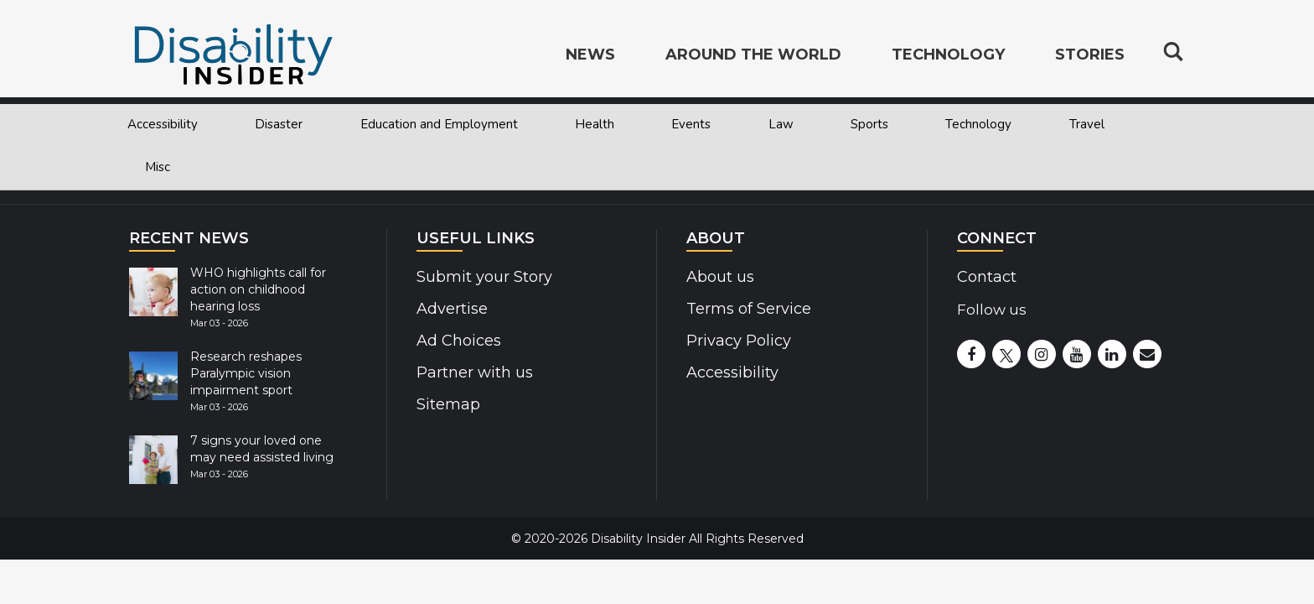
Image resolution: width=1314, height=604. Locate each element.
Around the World (753, 55)
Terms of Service (746, 308)
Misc (157, 167)
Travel (1086, 124)
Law (781, 124)
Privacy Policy (735, 340)
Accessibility (162, 124)
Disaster (279, 124)
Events (691, 124)
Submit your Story (481, 276)
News (590, 55)
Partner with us (472, 372)
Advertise (450, 308)
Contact (986, 276)
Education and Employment (439, 124)
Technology (978, 124)
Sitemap (447, 404)
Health (594, 124)
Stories (1090, 55)
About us (719, 276)
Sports (869, 124)
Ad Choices (457, 340)
